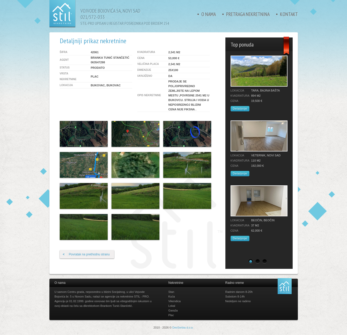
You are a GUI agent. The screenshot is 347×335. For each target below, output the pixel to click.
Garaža (173, 310)
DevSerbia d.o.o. (183, 327)
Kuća (171, 296)
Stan (171, 291)
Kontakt (289, 14)
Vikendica (174, 301)
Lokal (171, 305)
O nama (208, 14)
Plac (171, 315)
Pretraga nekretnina (248, 14)
